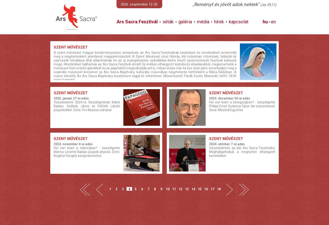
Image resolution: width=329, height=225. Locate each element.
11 (174, 189)
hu (265, 21)
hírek (219, 21)
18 (219, 189)
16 (206, 189)
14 (193, 189)
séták (168, 21)
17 (212, 189)
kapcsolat (239, 21)
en (273, 21)
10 (168, 189)
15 (200, 189)
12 (180, 189)
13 (187, 189)
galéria (185, 21)
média (203, 21)
